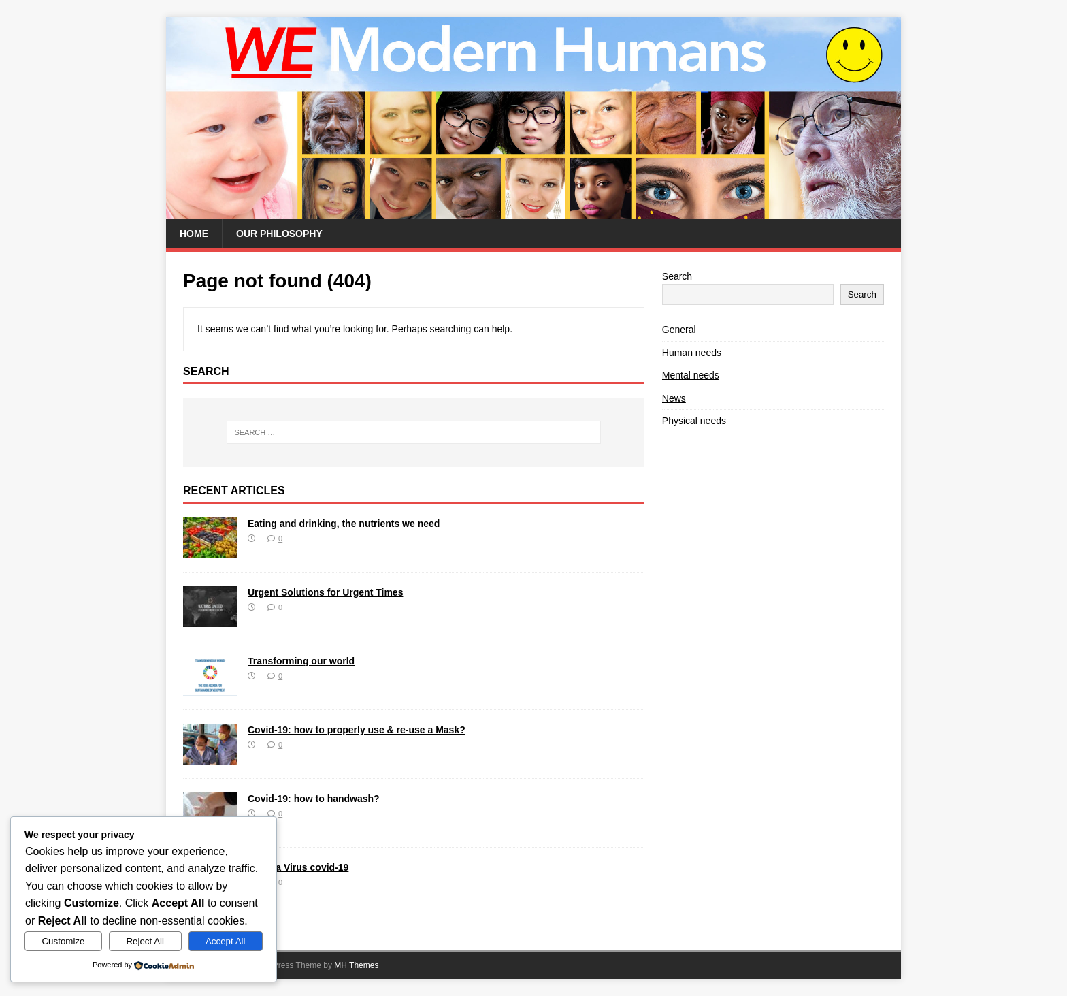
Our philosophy (279, 233)
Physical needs (694, 420)
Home (194, 233)
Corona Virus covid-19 (298, 867)
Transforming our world (301, 661)
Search (677, 276)
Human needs (691, 352)
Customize (63, 941)
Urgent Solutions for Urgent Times (325, 592)
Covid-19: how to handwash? (314, 798)
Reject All (145, 941)
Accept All (226, 941)
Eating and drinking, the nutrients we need (344, 523)
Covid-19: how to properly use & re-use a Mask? (356, 729)
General (679, 329)
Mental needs (690, 375)
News (674, 398)
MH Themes (356, 965)
